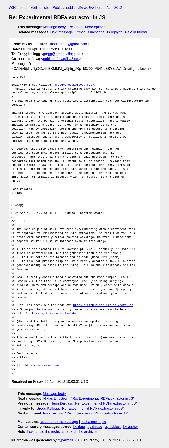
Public (57, 7)
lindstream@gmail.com (69, 44)
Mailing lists (39, 7)
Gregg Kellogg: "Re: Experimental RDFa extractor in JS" (80, 408)
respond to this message (59, 422)
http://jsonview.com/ (42, 366)
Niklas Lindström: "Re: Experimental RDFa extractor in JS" (88, 398)
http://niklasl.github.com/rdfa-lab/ (47, 313)
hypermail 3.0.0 (69, 440)
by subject (113, 427)
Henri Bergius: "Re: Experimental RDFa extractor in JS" (93, 403)
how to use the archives (45, 431)
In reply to (114, 32)
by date (79, 427)
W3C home (17, 7)
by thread (95, 427)
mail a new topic (93, 422)
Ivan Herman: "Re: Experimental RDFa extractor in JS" (86, 413)
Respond (75, 27)
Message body (54, 27)
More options (95, 27)
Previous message (90, 32)
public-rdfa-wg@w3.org (84, 7)
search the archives (82, 431)
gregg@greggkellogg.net (62, 54)
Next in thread (136, 32)
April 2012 (114, 7)
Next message (61, 32)
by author (130, 427)
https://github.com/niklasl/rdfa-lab (103, 305)
